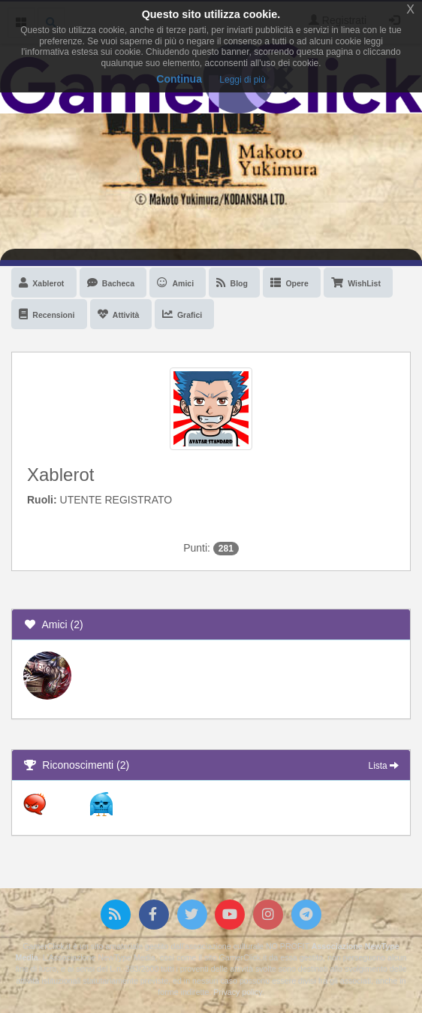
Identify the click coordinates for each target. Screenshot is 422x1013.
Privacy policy (237, 991)
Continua (179, 79)
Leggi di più (242, 79)
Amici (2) (53, 624)
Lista (384, 766)
